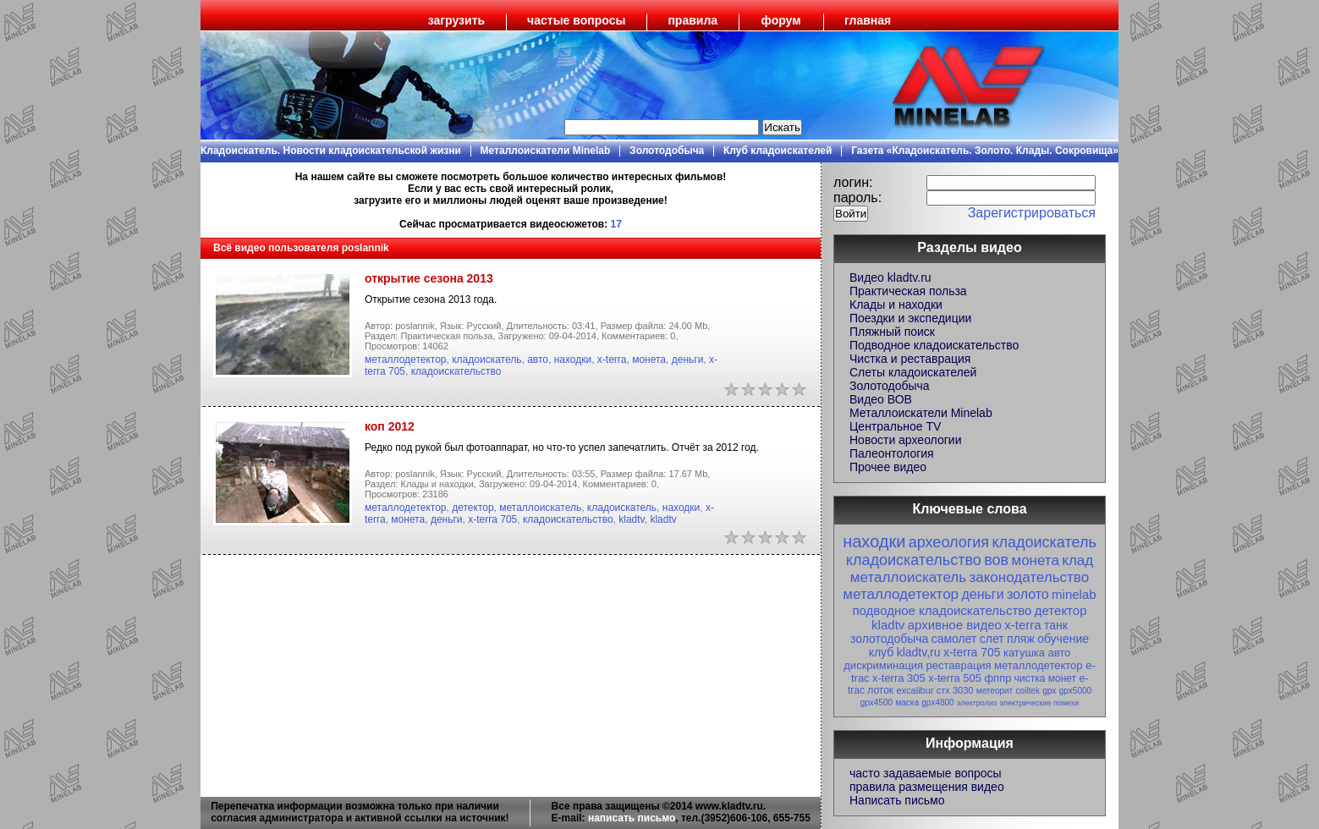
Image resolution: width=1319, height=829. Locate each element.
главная (867, 20)
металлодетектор (406, 359)
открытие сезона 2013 (429, 278)
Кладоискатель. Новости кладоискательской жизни (331, 150)
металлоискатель (540, 507)
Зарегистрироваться (1032, 213)
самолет (954, 638)
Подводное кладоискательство (934, 345)
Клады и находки (896, 304)
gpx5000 (1075, 690)
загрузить (456, 20)
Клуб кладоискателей (777, 150)
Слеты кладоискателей (912, 372)
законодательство (1029, 577)
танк (1056, 625)
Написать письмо (896, 800)
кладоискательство (456, 371)
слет (992, 638)
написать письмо (631, 818)
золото (1028, 594)
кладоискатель (486, 359)
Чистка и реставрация (909, 358)
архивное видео (955, 625)
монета (649, 359)
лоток (880, 690)
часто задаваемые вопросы (925, 773)
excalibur (914, 690)
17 (616, 224)
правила (692, 20)
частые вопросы (576, 20)
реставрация (959, 665)
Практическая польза (908, 291)
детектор (472, 507)
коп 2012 (390, 426)
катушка (1024, 652)
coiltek (1028, 690)
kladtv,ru (919, 652)
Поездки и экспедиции (910, 318)
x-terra (612, 359)
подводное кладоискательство (941, 610)
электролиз (977, 703)
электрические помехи (1039, 703)
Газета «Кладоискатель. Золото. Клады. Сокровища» (984, 150)
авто (537, 359)
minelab (1074, 594)
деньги (688, 359)
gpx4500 (876, 702)
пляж (1021, 638)
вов (996, 560)
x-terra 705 (492, 519)
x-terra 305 (899, 678)
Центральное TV (895, 426)
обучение (1063, 638)
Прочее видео (887, 467)
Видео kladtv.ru (890, 277)
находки (573, 359)
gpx (1049, 690)
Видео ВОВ (880, 399)
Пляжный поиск (892, 331)
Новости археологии (905, 440)
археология (949, 542)
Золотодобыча (666, 150)
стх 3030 (955, 690)
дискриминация (883, 665)
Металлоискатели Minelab (546, 150)
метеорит (994, 690)
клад (1077, 560)
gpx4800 (937, 702)
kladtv (631, 519)
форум (781, 20)
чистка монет (1045, 678)
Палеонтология (891, 453)
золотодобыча (889, 638)
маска (907, 702)
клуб (881, 652)
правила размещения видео (926, 786)
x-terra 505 (954, 678)
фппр (997, 678)
